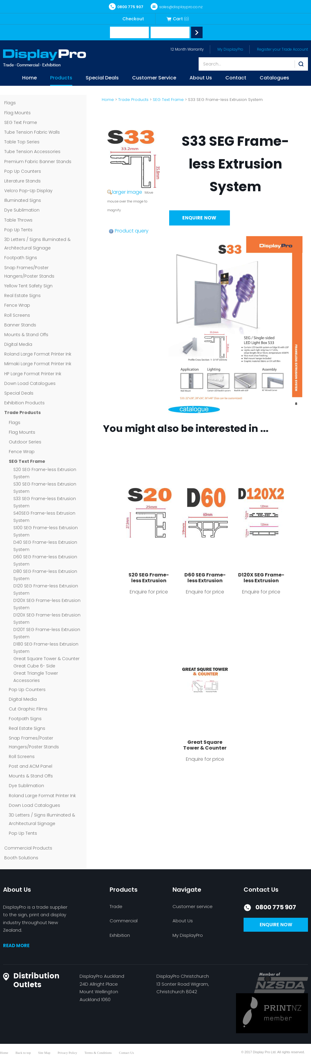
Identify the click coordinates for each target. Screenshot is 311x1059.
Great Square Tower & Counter (46, 659)
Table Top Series (21, 142)
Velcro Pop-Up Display (28, 191)
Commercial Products (28, 848)
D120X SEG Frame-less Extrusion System (261, 580)
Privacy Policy (67, 1052)
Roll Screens (17, 315)
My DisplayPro (230, 49)
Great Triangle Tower (35, 673)
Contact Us (126, 1052)
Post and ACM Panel (30, 766)
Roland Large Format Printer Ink (37, 354)
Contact (235, 78)
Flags (10, 103)
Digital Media (18, 344)
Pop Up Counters (22, 171)
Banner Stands (20, 325)
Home (29, 78)
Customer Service (154, 78)
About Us (201, 78)
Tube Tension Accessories (32, 152)
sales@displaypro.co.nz (177, 6)
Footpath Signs (20, 258)
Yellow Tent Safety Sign (28, 286)
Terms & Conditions (98, 1052)
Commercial (124, 920)
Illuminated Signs (22, 200)
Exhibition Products (24, 403)
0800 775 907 (126, 6)
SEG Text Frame (20, 122)
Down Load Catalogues (30, 383)
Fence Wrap (17, 305)
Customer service (193, 906)
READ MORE (16, 945)
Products (61, 78)
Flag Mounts (17, 113)
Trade (116, 906)
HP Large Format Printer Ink (32, 374)
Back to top (23, 1052)
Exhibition (120, 935)
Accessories (26, 680)
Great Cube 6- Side (34, 666)
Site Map (44, 1052)
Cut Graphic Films (28, 709)
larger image (127, 192)
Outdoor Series (25, 442)
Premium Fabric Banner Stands (37, 162)
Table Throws (18, 220)
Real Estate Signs (22, 295)
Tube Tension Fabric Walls (32, 132)
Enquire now (276, 924)
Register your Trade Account (282, 49)
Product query (132, 230)
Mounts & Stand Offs (26, 335)
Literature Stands (22, 181)
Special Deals (102, 78)
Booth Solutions (21, 858)
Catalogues (274, 78)
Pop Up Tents (18, 230)
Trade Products (22, 412)
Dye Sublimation (21, 210)
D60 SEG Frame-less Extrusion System (205, 580)
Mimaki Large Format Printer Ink (37, 364)
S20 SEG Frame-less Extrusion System (148, 580)
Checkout (133, 19)
